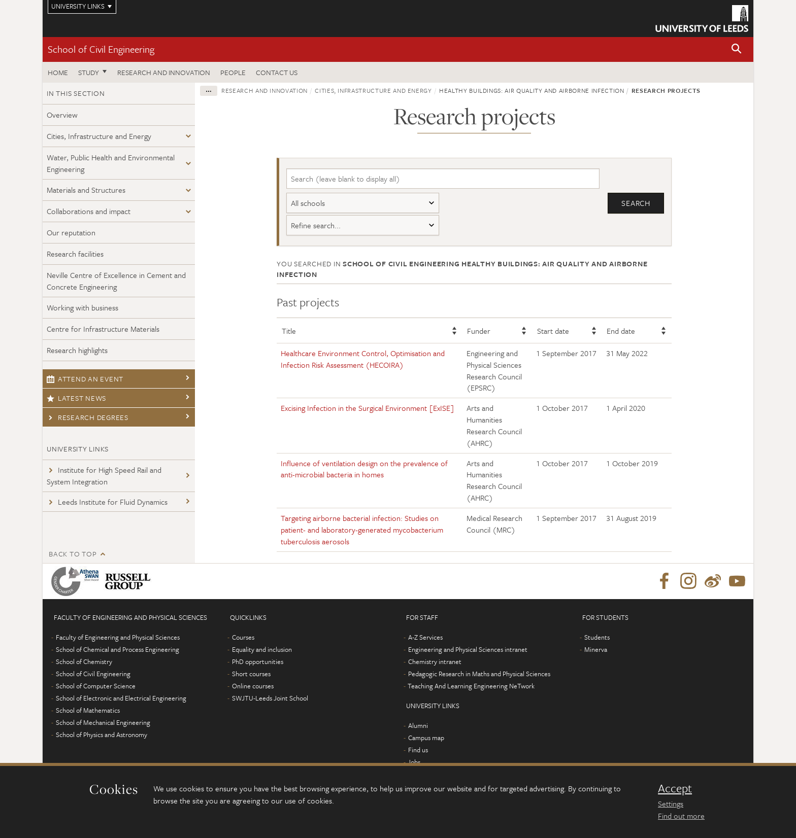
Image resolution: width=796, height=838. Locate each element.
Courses (243, 637)
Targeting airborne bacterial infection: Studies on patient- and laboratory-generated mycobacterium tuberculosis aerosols (362, 529)
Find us (418, 750)
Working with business (82, 307)
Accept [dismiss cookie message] (675, 788)
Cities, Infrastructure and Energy (99, 136)
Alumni (418, 725)
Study (88, 72)
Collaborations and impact (88, 211)
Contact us (276, 72)
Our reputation (71, 232)
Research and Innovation (163, 72)
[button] (736, 49)
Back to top (72, 553)
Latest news (76, 398)
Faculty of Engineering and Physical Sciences (118, 637)
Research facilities (75, 253)
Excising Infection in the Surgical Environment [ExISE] (367, 407)
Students (597, 637)
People (233, 72)
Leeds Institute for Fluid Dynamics (107, 501)
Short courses (251, 674)
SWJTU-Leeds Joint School (270, 698)
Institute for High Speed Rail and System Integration (104, 475)
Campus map (426, 737)
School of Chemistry (84, 661)
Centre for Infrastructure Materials (103, 328)
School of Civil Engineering (101, 49)
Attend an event (85, 378)
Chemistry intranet (434, 661)
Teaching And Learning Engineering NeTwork (471, 686)
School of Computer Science (96, 686)
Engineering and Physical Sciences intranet (467, 649)
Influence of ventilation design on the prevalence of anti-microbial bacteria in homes (364, 469)
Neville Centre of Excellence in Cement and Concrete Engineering (116, 280)
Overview (62, 114)
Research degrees (87, 417)
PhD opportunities (257, 661)
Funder (478, 330)
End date (621, 330)
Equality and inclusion (262, 649)
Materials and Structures (86, 189)
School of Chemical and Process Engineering (117, 649)
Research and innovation (264, 90)
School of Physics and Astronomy (101, 734)
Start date (553, 330)
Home (58, 72)
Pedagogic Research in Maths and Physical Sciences (479, 674)
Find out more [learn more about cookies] (681, 815)
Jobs (414, 762)
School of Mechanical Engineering (103, 722)
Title (289, 330)
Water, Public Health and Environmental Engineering (111, 163)
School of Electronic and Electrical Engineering (121, 698)
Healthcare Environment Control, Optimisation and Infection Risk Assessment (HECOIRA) (363, 358)
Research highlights (77, 350)
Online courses (253, 686)
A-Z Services (425, 637)
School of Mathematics (88, 710)
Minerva (595, 649)
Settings (670, 803)
